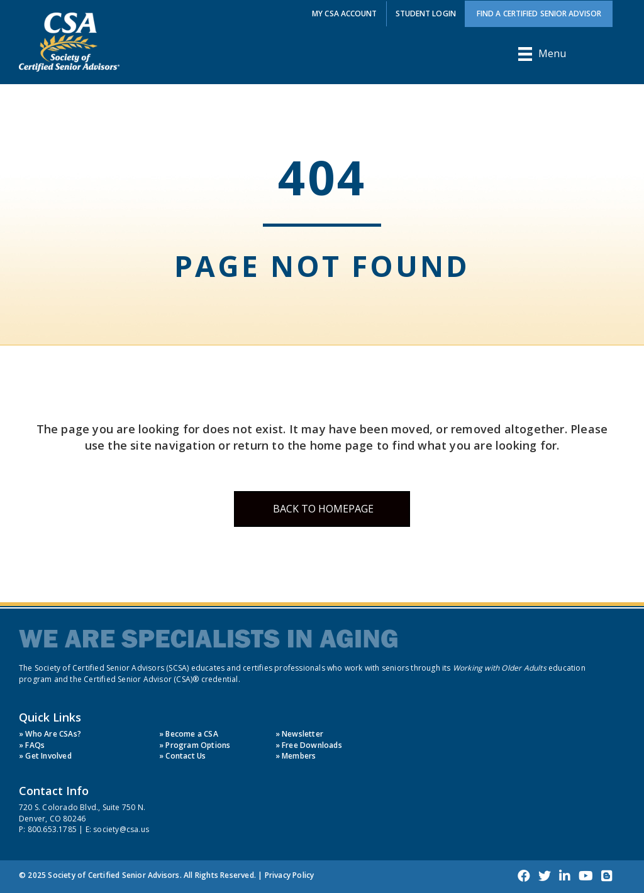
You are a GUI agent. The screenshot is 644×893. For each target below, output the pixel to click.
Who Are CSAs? (53, 733)
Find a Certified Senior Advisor (539, 13)
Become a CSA (191, 733)
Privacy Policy (289, 875)
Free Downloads (312, 745)
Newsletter (302, 733)
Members (299, 755)
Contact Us (185, 755)
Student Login (426, 13)
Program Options (197, 745)
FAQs (35, 745)
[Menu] (542, 54)
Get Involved (48, 755)
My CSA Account (344, 13)
